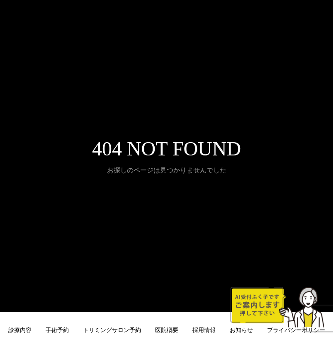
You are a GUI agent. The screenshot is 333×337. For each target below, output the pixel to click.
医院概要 (166, 330)
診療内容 (20, 330)
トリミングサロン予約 (112, 330)
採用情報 (204, 330)
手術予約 (57, 330)
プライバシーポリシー (296, 330)
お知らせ (241, 330)
